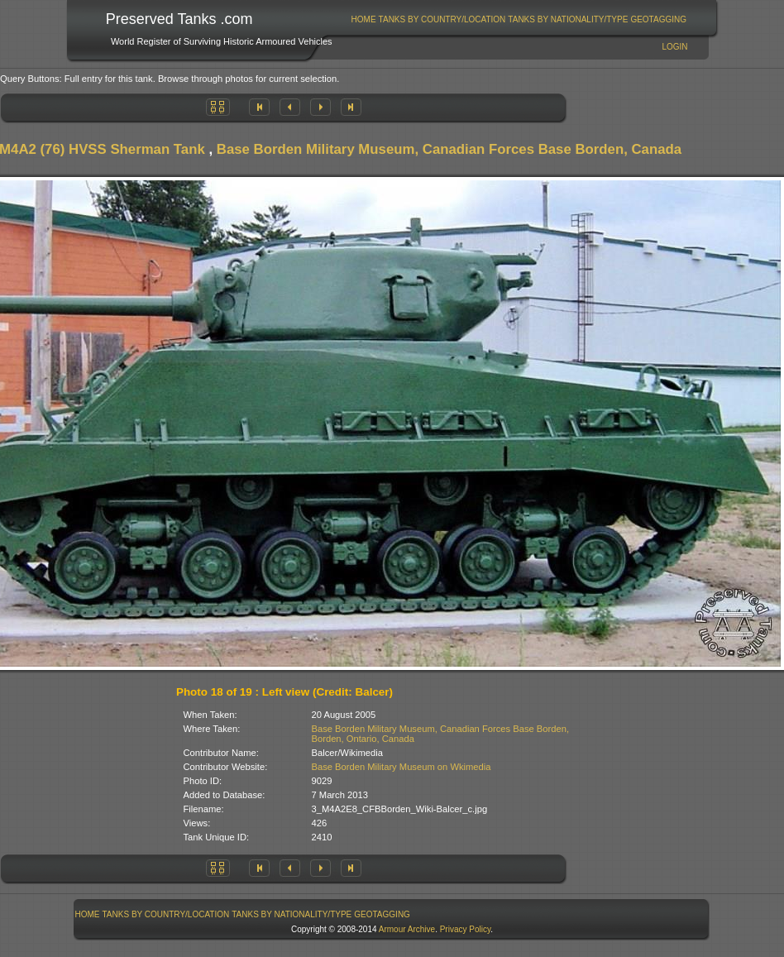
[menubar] (518, 19)
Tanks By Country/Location (442, 19)
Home (363, 19)
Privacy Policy (465, 929)
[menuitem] (363, 19)
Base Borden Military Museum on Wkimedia (401, 767)
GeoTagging (658, 19)
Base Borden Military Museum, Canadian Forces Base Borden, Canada (449, 149)
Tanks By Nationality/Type (568, 19)
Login (674, 46)
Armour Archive (407, 929)
